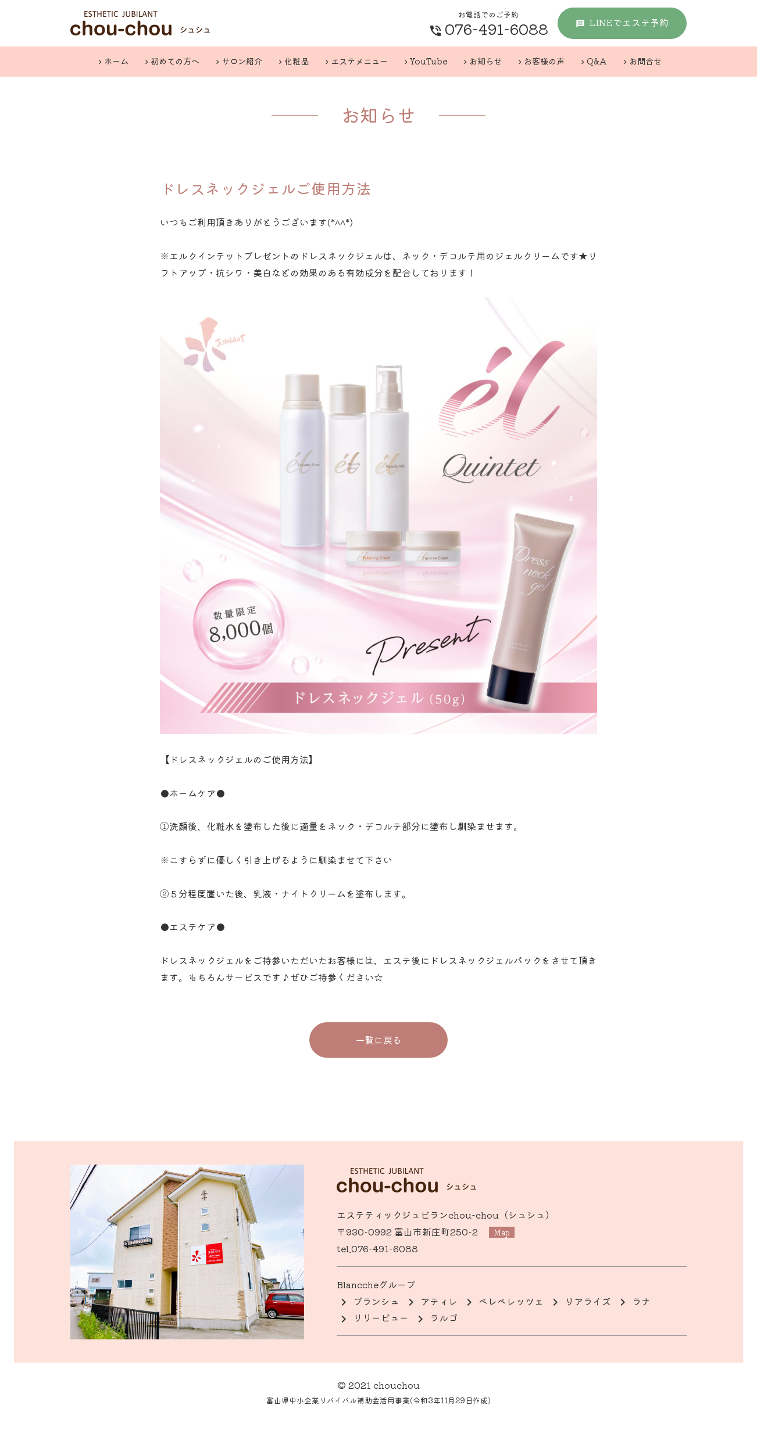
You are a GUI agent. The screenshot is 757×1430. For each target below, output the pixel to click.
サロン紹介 (242, 61)
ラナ (641, 1301)
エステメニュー (359, 61)
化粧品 (296, 61)
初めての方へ (175, 61)
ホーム (116, 61)
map (502, 1232)
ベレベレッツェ (511, 1301)
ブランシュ (376, 1301)
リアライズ (588, 1301)
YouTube (428, 61)
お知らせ (485, 61)
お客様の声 (544, 61)
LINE (628, 22)
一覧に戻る (378, 1040)
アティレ (439, 1301)
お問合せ (645, 61)
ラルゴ (444, 1317)
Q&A (597, 61)
